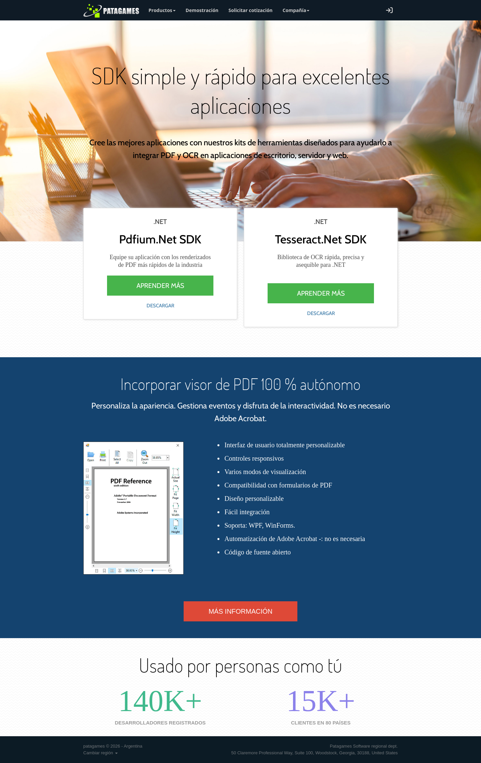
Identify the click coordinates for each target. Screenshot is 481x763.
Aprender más (160, 286)
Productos (162, 10)
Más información (240, 611)
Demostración (202, 10)
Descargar (160, 306)
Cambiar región (100, 752)
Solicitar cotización (250, 10)
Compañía (296, 10)
